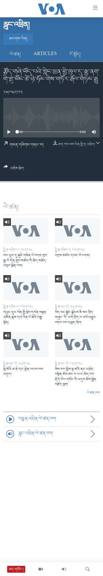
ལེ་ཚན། (15, 54)
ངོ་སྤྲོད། (75, 54)
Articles (45, 54)
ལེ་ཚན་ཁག (93, 393)
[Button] (14, 169)
